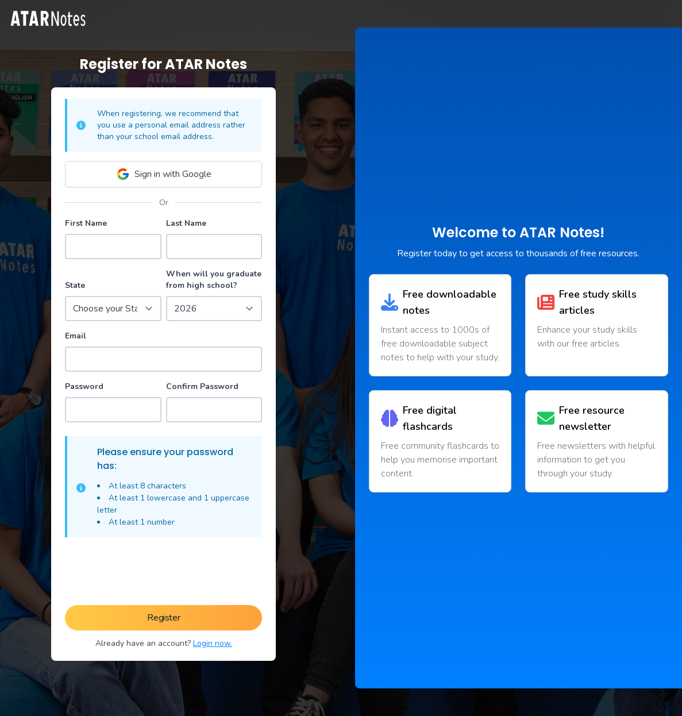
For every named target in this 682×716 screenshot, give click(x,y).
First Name (86, 223)
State (75, 285)
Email (75, 335)
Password (84, 386)
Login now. (212, 643)
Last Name (186, 223)
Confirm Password (202, 386)
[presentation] (163, 573)
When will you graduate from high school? (213, 279)
